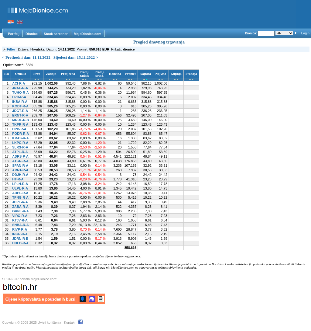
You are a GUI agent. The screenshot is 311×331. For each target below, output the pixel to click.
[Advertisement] (185, 14)
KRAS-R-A (20, 138)
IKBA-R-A (19, 101)
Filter (8, 49)
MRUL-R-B (20, 120)
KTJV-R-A (20, 220)
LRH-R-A (19, 97)
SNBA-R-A (20, 225)
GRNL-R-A (20, 211)
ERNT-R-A (20, 115)
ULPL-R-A (20, 188)
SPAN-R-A (20, 165)
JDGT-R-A (20, 111)
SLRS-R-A (20, 147)
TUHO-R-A (20, 92)
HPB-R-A (19, 129)
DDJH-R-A (20, 174)
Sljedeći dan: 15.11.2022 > (75, 57)
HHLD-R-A (20, 243)
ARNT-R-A (20, 170)
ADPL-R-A (20, 193)
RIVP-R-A (19, 229)
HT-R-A (17, 179)
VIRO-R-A (19, 216)
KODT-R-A (20, 106)
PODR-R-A (20, 133)
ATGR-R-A (20, 161)
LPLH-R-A (20, 184)
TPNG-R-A (20, 197)
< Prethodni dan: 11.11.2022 (26, 57)
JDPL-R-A (20, 202)
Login (305, 33)
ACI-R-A (18, 83)
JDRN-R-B (20, 238)
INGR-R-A (20, 234)
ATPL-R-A (20, 152)
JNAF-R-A (20, 88)
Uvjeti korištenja (49, 322)
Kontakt (69, 322)
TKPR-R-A (20, 124)
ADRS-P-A (20, 156)
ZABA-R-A (20, 206)
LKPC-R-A (20, 143)
